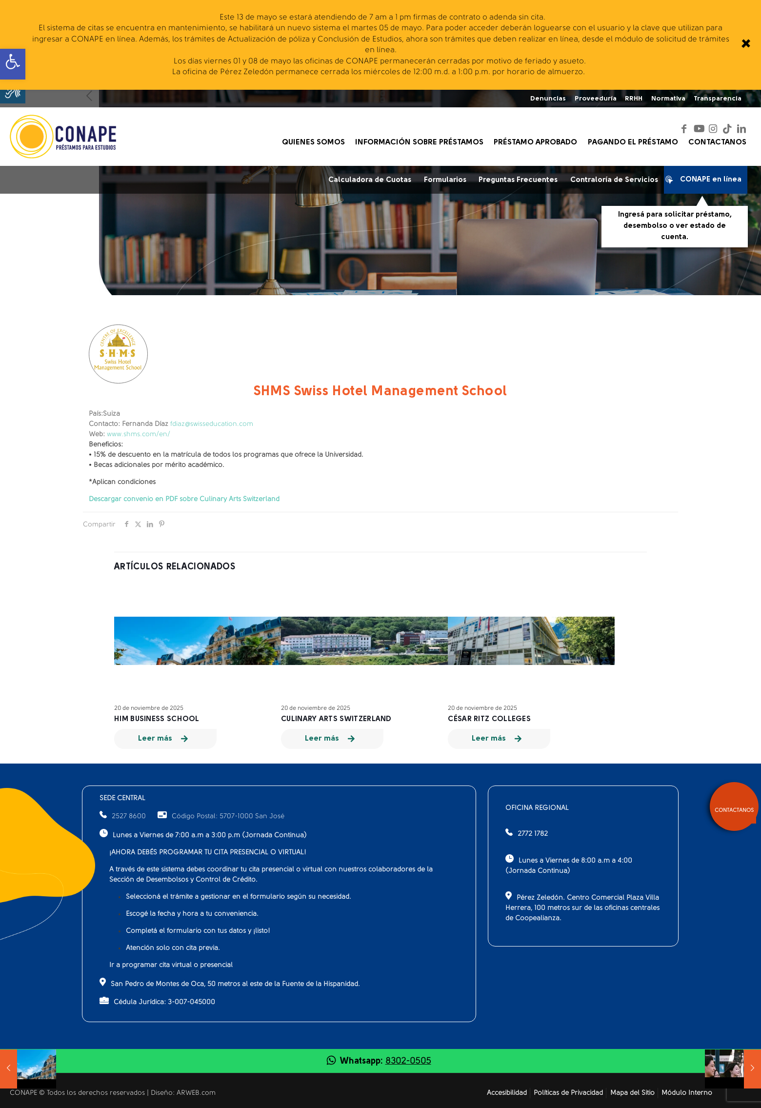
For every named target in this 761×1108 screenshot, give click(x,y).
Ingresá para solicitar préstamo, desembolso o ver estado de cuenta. (675, 226)
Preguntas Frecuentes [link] (518, 180)
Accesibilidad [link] (507, 1093)
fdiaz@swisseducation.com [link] (211, 424)
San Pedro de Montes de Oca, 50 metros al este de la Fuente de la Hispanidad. (230, 983)
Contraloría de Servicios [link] (614, 180)
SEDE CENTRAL (122, 798)
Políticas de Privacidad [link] (568, 1093)
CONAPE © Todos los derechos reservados (78, 1093)
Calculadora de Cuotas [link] (369, 180)
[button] (12, 90)
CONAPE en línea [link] (705, 182)
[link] (745, 45)
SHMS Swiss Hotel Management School (380, 392)
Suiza (104, 414)
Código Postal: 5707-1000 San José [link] (221, 816)
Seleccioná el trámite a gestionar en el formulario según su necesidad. (238, 897)
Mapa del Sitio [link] (632, 1093)
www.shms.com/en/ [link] (138, 434)
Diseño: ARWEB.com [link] (183, 1093)
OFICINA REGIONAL (537, 808)
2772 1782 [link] (533, 834)
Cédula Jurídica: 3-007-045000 (157, 1001)
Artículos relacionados (175, 567)
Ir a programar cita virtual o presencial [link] (171, 965)
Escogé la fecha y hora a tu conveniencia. (192, 914)
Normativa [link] (668, 98)
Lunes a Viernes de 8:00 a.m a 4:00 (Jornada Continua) (568, 864)
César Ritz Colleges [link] (489, 719)
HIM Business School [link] (157, 719)
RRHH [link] (633, 98)
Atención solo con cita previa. (173, 948)
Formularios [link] (445, 180)
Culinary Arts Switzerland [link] (336, 719)
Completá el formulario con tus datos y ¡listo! (198, 931)
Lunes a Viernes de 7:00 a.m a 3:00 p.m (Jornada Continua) (203, 834)
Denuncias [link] (548, 98)
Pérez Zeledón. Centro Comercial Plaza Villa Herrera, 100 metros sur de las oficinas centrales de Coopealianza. (582, 906)
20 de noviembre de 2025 (148, 708)
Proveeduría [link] (596, 98)
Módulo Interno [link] (686, 1093)
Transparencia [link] (717, 98)
